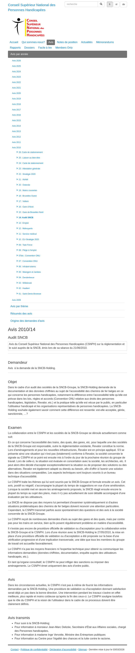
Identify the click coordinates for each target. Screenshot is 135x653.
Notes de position (67, 42)
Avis (50, 42)
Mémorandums (105, 42)
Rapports (15, 47)
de (123, 4)
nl (116, 4)
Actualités (86, 42)
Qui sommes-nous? (33, 42)
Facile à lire (45, 47)
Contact (15, 649)
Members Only (64, 47)
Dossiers (29, 47)
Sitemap (82, 649)
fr (110, 4)
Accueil (14, 42)
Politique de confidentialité (34, 649)
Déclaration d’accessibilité (63, 649)
